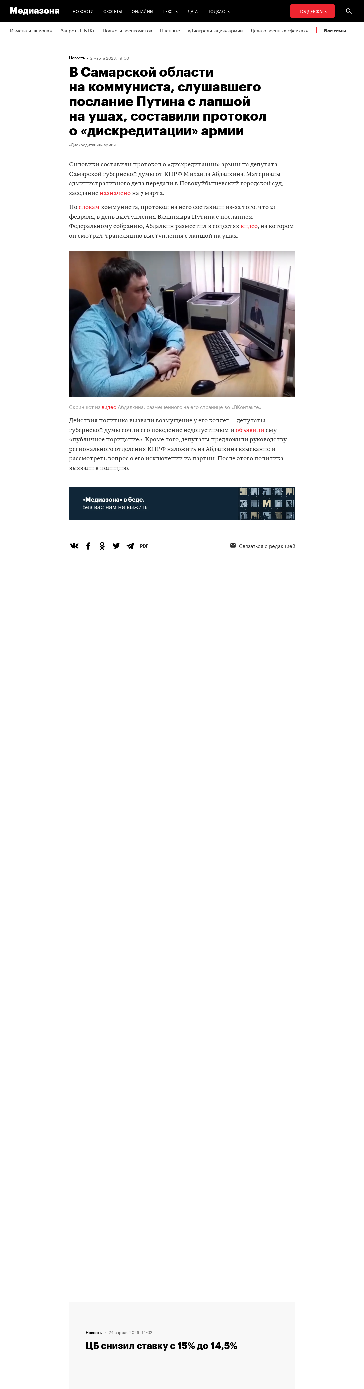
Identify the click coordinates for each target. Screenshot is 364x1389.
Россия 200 (201, 1343)
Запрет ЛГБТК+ (78, 30)
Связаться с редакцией (132, 1317)
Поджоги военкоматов (127, 30)
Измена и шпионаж (31, 30)
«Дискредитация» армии (215, 30)
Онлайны (143, 11)
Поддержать (312, 11)
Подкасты (219, 11)
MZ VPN (196, 1330)
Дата (193, 11)
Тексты (171, 11)
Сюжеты (112, 11)
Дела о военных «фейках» (279, 30)
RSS (195, 1305)
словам (89, 207)
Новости (83, 11)
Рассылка (198, 1317)
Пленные (170, 30)
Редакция (116, 1305)
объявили (250, 430)
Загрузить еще (182, 1104)
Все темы (335, 30)
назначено (115, 193)
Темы (112, 1343)
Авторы (114, 1330)
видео (249, 226)
